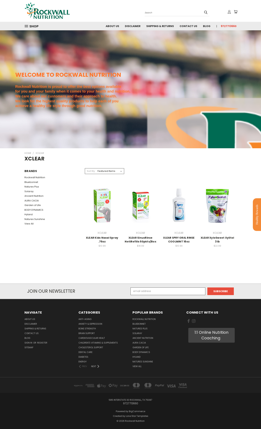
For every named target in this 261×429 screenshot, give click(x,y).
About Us (112, 26)
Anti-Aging (85, 319)
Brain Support (86, 333)
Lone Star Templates (137, 416)
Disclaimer (132, 26)
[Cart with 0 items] (235, 12)
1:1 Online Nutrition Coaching (211, 335)
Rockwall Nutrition (34, 177)
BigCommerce (137, 411)
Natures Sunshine (34, 219)
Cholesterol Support (90, 347)
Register (42, 342)
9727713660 (229, 26)
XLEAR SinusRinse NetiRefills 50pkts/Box (140, 239)
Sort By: (91, 171)
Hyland (28, 214)
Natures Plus (31, 186)
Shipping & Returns (160, 26)
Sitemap (28, 347)
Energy (82, 361)
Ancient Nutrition (34, 196)
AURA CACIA (31, 200)
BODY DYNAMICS (33, 210)
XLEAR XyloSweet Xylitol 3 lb (217, 239)
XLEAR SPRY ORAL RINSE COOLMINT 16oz (178, 239)
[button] (211, 335)
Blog (206, 26)
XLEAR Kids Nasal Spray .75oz (102, 239)
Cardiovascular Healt (91, 338)
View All (29, 223)
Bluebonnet (31, 182)
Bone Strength (87, 328)
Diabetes (83, 356)
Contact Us (188, 26)
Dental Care (85, 352)
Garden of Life (32, 205)
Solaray (29, 191)
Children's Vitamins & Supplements (98, 342)
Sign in (28, 342)
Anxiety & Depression (90, 323)
